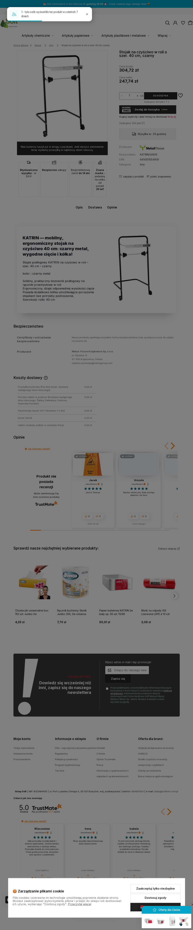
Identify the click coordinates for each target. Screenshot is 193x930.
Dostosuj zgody (155, 898)
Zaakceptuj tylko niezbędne (155, 888)
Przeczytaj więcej (79, 904)
